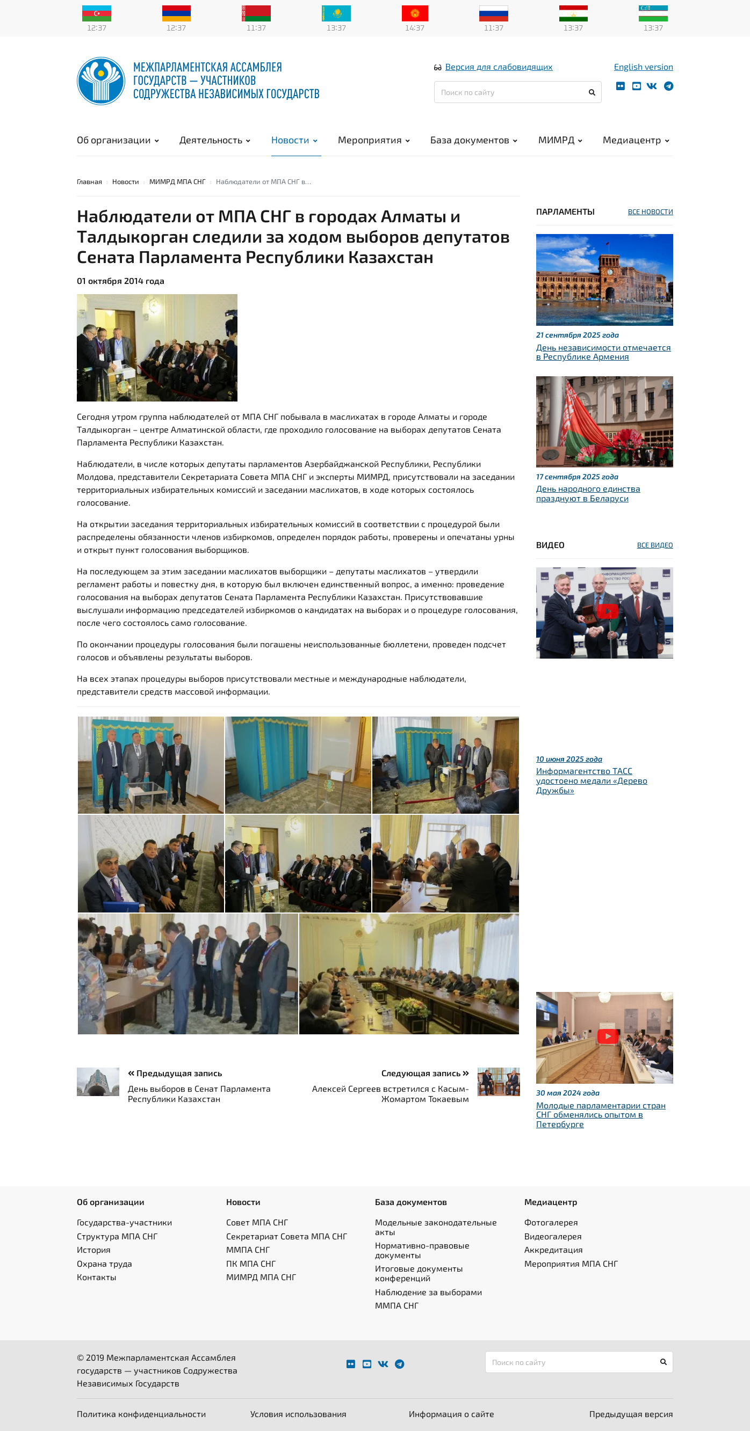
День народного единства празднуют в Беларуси (588, 493)
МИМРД (560, 139)
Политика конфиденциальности (141, 1413)
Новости (294, 139)
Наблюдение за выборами (428, 1292)
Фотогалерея (551, 1222)
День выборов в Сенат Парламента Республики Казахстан (199, 1093)
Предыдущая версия (631, 1413)
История (94, 1249)
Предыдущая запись (175, 1073)
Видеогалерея (553, 1236)
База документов (473, 139)
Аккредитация (553, 1249)
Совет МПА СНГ (257, 1222)
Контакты (97, 1277)
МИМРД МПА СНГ (177, 181)
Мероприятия (374, 139)
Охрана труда (104, 1263)
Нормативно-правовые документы (422, 1250)
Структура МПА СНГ (117, 1236)
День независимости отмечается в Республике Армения (603, 352)
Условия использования (298, 1413)
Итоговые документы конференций (419, 1273)
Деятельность (214, 139)
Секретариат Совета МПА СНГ (286, 1236)
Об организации (118, 139)
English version (643, 66)
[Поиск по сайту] (518, 92)
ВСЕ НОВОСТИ (650, 211)
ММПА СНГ (248, 1249)
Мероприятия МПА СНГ (571, 1263)
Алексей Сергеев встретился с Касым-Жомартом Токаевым (390, 1093)
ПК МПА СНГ (251, 1263)
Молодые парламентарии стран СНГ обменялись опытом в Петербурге (601, 1114)
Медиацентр (636, 139)
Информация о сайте (451, 1413)
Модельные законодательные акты (436, 1227)
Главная (89, 181)
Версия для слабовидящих (499, 66)
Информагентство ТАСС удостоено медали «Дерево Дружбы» (591, 779)
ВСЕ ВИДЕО (655, 545)
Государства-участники (124, 1222)
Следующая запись (425, 1073)
